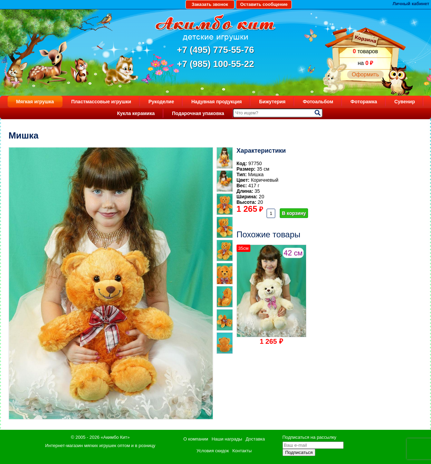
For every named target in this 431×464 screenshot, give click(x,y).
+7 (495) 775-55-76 (215, 50)
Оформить (365, 74)
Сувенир (404, 101)
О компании (195, 439)
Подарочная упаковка (198, 113)
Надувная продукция (216, 101)
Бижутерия (272, 101)
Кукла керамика (136, 113)
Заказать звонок (210, 4)
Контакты (242, 450)
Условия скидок (213, 450)
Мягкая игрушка (35, 101)
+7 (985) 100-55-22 (215, 64)
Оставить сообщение (263, 4)
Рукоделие (161, 101)
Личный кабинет (411, 3)
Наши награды (227, 439)
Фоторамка (364, 101)
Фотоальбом (318, 101)
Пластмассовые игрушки (101, 101)
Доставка (255, 439)
